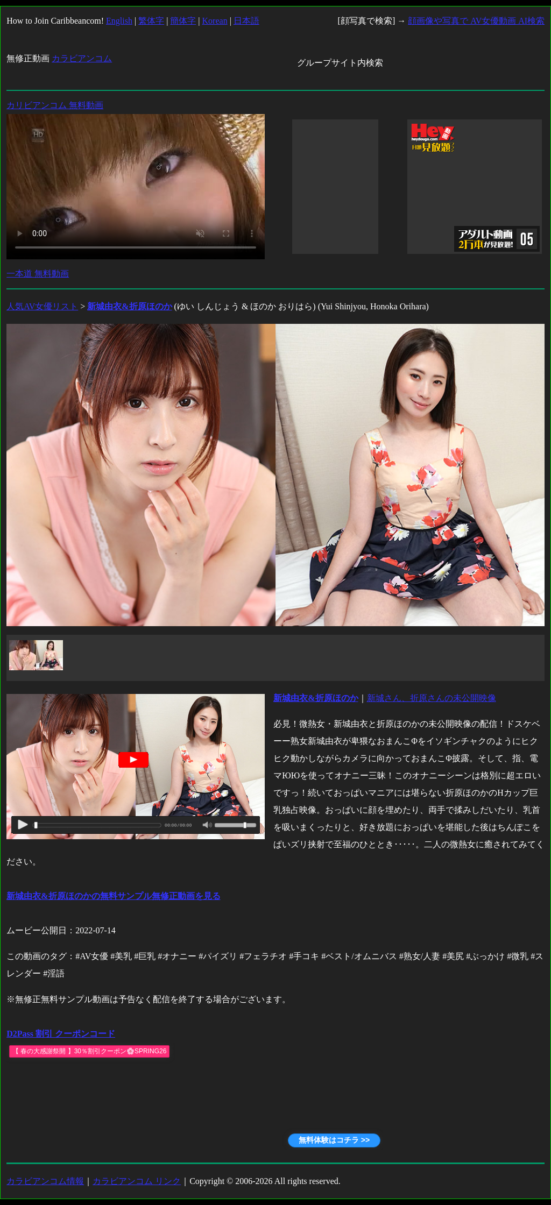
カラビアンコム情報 (45, 1181)
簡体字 (183, 20)
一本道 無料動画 (37, 273)
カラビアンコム (82, 58)
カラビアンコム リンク (137, 1181)
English (119, 20)
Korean (215, 20)
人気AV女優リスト (42, 306)
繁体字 (151, 20)
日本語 (246, 20)
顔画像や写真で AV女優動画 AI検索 (476, 20)
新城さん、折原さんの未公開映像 (431, 698)
